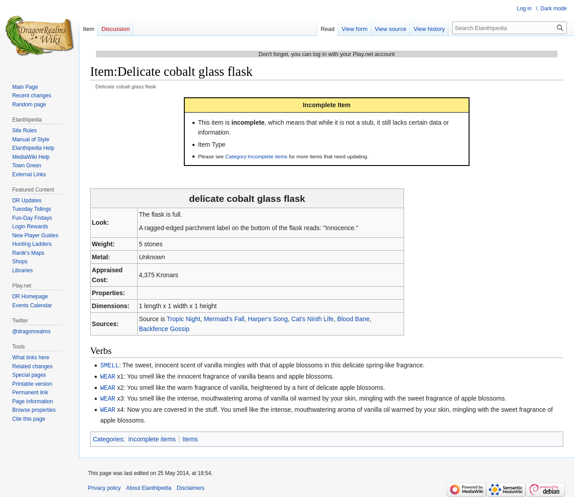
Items (190, 436)
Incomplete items (152, 436)
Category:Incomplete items (256, 156)
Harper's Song (268, 319)
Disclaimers (190, 486)
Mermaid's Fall (224, 319)
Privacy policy (104, 486)
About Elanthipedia (148, 486)
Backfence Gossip (164, 328)
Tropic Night (183, 319)
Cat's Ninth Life (312, 319)
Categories (108, 436)
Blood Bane (353, 319)
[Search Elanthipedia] (509, 28)
